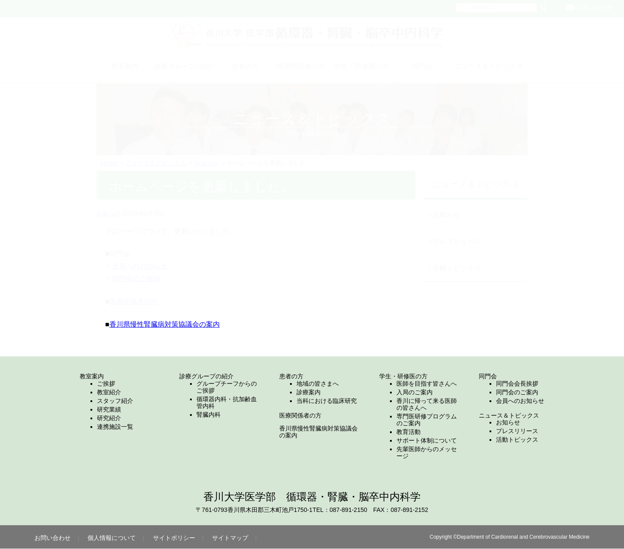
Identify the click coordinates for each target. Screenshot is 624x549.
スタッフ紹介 (115, 400)
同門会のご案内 (517, 392)
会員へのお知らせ (520, 400)
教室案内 (92, 376)
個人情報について (111, 537)
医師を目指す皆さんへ (426, 383)
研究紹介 (109, 418)
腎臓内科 (209, 414)
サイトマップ (230, 537)
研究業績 (109, 409)
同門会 (488, 376)
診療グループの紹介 (206, 376)
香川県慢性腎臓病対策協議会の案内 (164, 324)
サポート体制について (426, 440)
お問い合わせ (52, 537)
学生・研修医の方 (403, 376)
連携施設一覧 (115, 426)
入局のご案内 (414, 392)
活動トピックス (517, 439)
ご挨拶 (106, 383)
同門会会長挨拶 (517, 383)
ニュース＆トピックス (509, 415)
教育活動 (408, 431)
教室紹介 (109, 392)
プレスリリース (517, 430)
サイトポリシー (174, 537)
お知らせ (508, 422)
